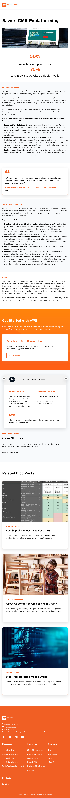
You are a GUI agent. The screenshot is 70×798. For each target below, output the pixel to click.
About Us (51, 762)
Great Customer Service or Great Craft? (31, 603)
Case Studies (52, 754)
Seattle (13, 724)
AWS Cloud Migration (9, 758)
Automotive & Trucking (34, 754)
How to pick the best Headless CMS (28, 530)
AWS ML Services (8, 750)
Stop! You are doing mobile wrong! (27, 677)
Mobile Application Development (13, 766)
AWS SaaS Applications (10, 762)
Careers (50, 758)
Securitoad (5, 784)
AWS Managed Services (10, 754)
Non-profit (30, 770)
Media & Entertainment (35, 750)
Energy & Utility (32, 762)
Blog (49, 750)
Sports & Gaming (32, 758)
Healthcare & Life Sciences (36, 766)
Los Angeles (7, 724)
